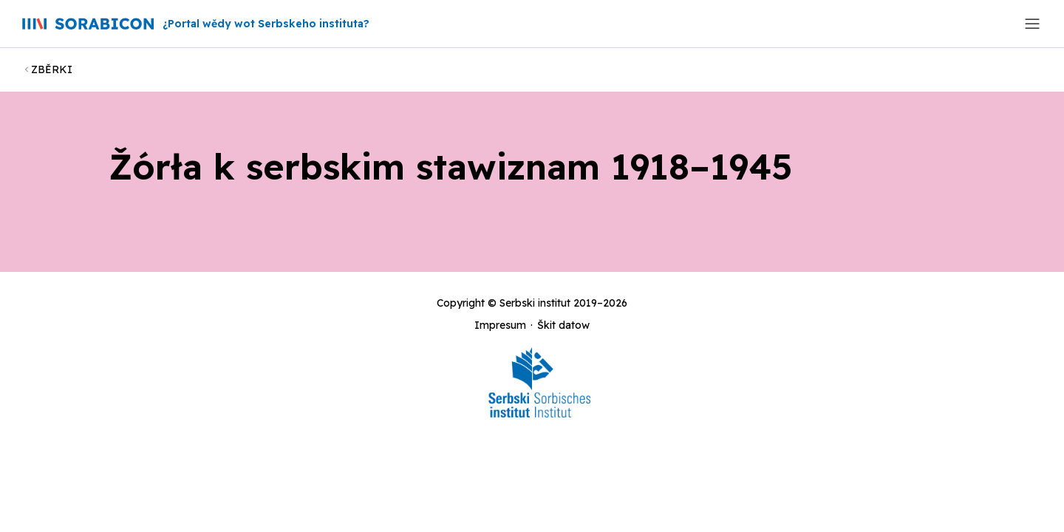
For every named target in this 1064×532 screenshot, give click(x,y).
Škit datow (563, 325)
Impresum (500, 325)
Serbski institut (534, 303)
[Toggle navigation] (1032, 23)
